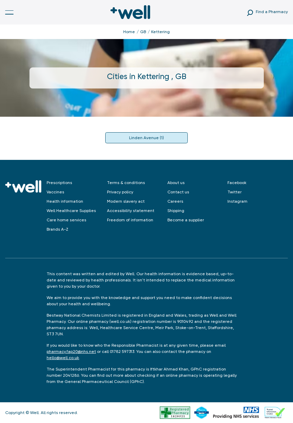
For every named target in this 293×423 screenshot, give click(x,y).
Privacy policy (120, 192)
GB (143, 32)
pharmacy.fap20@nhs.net (71, 351)
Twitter (234, 192)
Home (129, 32)
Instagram (237, 201)
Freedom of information (130, 220)
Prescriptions (59, 182)
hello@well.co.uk (63, 357)
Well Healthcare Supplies (71, 210)
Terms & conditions (126, 182)
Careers (175, 201)
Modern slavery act (126, 201)
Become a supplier (185, 220)
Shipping (175, 210)
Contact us (178, 192)
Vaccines (55, 192)
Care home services (66, 220)
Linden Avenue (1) (146, 137)
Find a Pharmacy (272, 11)
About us (176, 182)
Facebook (236, 182)
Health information (65, 201)
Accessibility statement (130, 210)
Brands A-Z (57, 229)
